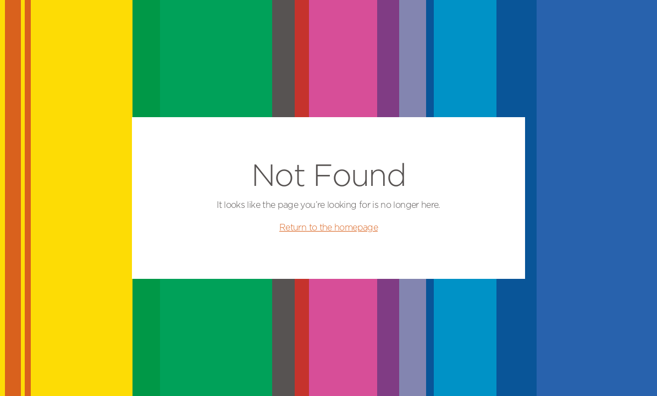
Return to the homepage (328, 227)
